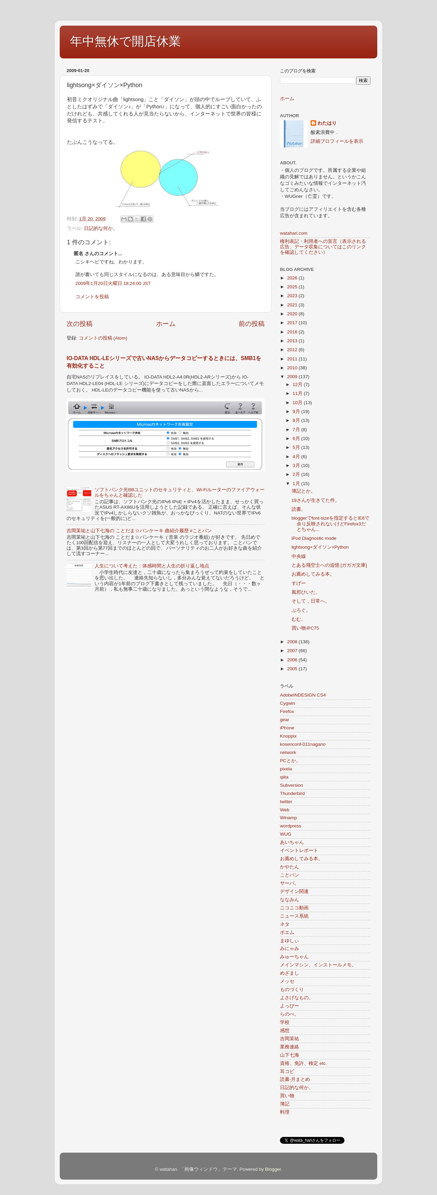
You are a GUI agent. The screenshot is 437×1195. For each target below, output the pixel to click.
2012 (293, 349)
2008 (293, 641)
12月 (298, 384)
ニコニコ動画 (294, 907)
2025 (293, 286)
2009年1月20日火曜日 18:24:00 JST (113, 283)
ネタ (285, 924)
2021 (293, 304)
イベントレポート (299, 850)
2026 (293, 277)
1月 (297, 483)
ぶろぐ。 (301, 610)
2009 (293, 376)
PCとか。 (290, 760)
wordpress (290, 825)
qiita (284, 777)
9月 (297, 411)
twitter (286, 801)
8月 (297, 420)
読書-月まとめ (295, 1079)
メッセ (287, 981)
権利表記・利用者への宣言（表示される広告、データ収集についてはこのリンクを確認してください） (323, 247)
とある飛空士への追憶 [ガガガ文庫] (329, 565)
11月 (298, 393)
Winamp (288, 817)
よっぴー (289, 1005)
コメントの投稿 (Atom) (103, 338)
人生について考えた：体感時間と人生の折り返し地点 (152, 565)
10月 (298, 402)
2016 (293, 331)
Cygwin (287, 703)
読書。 (299, 509)
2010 (293, 367)
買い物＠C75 (305, 628)
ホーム (165, 323)
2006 (293, 659)
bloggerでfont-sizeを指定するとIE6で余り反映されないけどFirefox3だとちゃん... (330, 524)
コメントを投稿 (92, 296)
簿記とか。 (303, 491)
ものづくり (292, 989)
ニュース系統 (294, 916)
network (288, 752)
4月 (297, 456)
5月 (297, 447)
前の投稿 (252, 323)
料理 (285, 1112)
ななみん (289, 899)
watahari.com (293, 233)
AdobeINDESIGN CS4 (303, 695)
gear (284, 719)
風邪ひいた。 (306, 592)
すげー (299, 583)
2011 (293, 358)
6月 (297, 438)
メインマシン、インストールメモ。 (318, 964)
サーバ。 (289, 883)
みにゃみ (289, 948)
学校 (285, 1022)
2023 (293, 295)
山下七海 (289, 1055)
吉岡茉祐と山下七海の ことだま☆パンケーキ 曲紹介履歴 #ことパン (139, 530)
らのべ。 (289, 1014)
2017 (293, 322)
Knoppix (288, 736)
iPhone (287, 727)
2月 (297, 474)
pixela (286, 768)
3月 (297, 465)
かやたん (289, 866)
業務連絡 (289, 1046)
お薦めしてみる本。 (313, 574)
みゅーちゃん (294, 956)
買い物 (287, 1095)
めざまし (289, 973)
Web (285, 809)
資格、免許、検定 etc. (303, 1063)
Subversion (291, 785)
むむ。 (299, 619)
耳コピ (287, 1071)
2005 (293, 668)
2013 (293, 340)
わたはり (327, 123)
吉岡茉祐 (289, 1038)
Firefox (287, 711)
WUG (285, 834)
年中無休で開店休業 (125, 41)
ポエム (287, 932)
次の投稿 (80, 323)
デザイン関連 (294, 891)
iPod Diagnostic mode (314, 538)
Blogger (273, 1169)
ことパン (289, 875)
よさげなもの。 (296, 997)
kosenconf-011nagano (303, 744)
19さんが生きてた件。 (316, 500)
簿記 (285, 1104)
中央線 (299, 556)
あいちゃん (292, 842)
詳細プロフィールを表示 (337, 141)
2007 (293, 650)
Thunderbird (292, 793)
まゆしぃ (289, 940)
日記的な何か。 (100, 228)
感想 (285, 1030)
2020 (293, 313)
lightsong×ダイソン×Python (320, 547)
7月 (297, 429)
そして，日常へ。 (311, 601)
